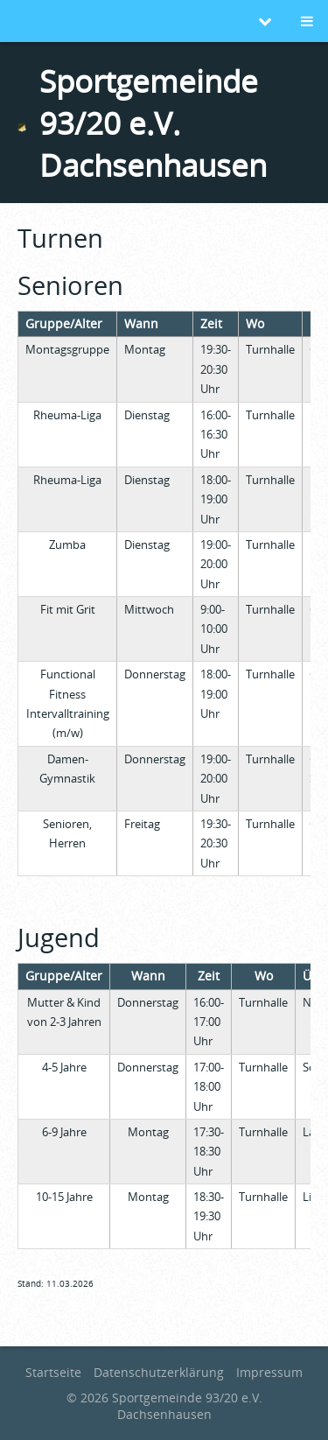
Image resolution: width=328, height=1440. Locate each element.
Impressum (269, 1372)
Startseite (53, 1372)
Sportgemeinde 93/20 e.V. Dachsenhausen (153, 123)
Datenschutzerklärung (159, 1372)
